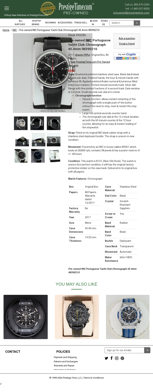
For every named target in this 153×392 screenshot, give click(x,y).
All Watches (20, 22)
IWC (15, 30)
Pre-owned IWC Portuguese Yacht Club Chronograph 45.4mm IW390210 (59, 30)
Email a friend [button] (127, 43)
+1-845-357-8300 (11, 361)
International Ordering (65, 369)
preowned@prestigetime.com (131, 12)
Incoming (50, 22)
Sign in (94, 22)
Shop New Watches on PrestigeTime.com (26, 15)
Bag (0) (104, 22)
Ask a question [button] (127, 38)
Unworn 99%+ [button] (82, 54)
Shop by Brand (36, 22)
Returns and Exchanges (66, 361)
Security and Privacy (64, 374)
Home (6, 30)
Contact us (8, 374)
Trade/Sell (80, 22)
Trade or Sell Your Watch (15, 369)
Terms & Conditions (94, 384)
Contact (12, 351)
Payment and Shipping (65, 357)
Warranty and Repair (64, 365)
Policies (63, 351)
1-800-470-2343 (11, 357)
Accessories (65, 22)
